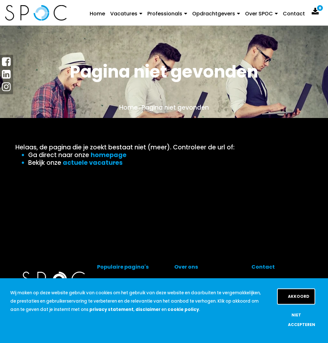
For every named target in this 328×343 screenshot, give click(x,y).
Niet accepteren (301, 319)
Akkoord (298, 296)
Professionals (167, 14)
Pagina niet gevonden (175, 107)
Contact (294, 14)
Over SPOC (261, 14)
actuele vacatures (93, 162)
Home (97, 14)
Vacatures (126, 14)
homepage (109, 155)
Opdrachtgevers (216, 14)
